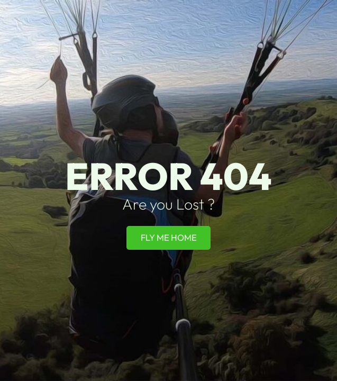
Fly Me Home (169, 237)
